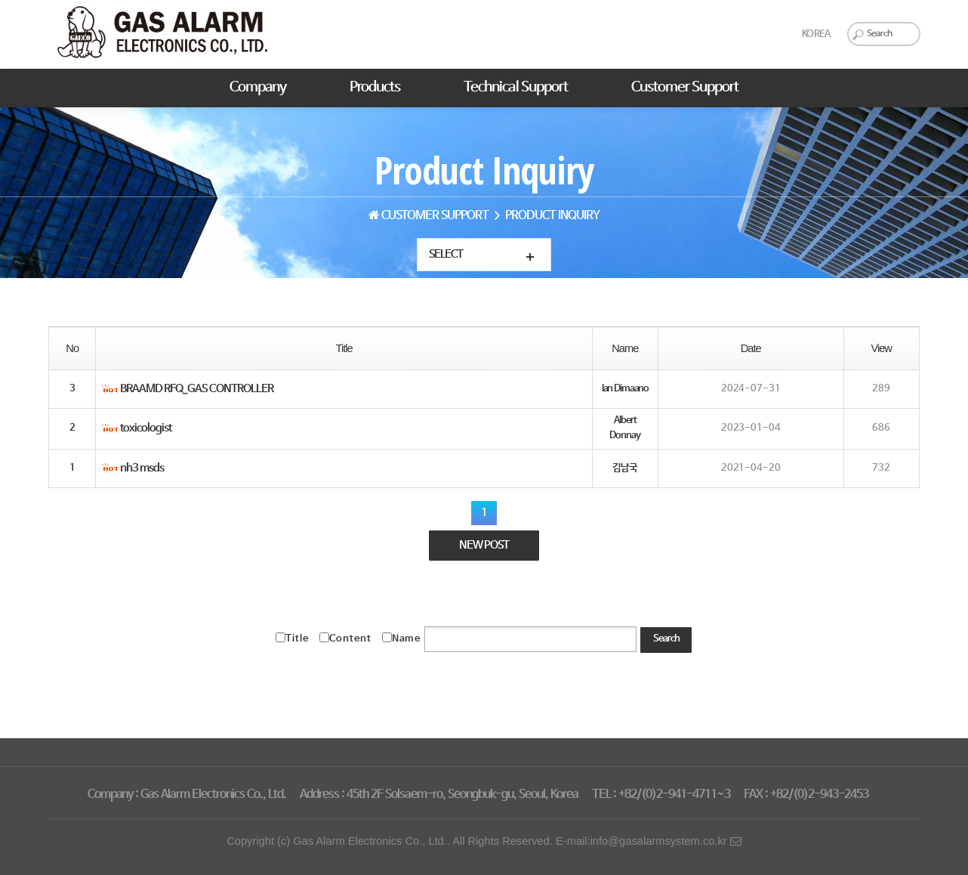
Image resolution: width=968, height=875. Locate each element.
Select (446, 255)
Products (375, 87)
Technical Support (516, 87)
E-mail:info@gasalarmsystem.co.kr (648, 841)
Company (258, 87)
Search (666, 639)
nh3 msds (142, 469)
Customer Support (684, 87)
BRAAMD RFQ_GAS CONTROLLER (196, 390)
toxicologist (145, 429)
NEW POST (484, 546)
